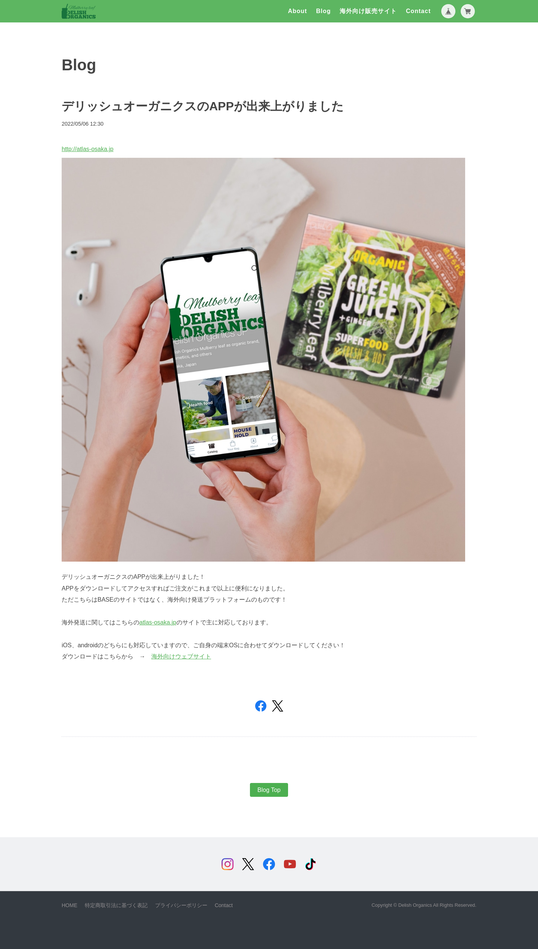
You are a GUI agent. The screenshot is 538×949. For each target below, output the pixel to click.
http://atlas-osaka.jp (88, 149)
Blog (323, 11)
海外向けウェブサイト (181, 656)
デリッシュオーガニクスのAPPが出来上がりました (203, 106)
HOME (69, 905)
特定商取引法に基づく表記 (116, 905)
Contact (418, 11)
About (297, 11)
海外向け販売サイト (368, 11)
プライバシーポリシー (181, 905)
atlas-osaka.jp (157, 622)
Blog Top (269, 790)
